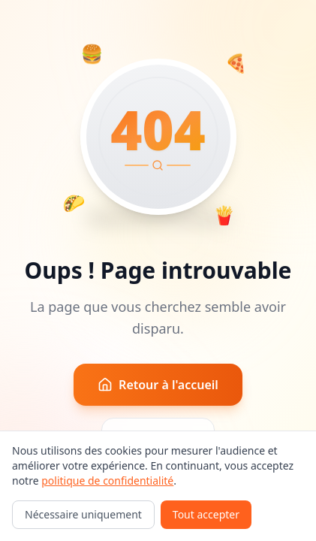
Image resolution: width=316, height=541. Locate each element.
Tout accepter (206, 514)
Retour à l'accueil (158, 384)
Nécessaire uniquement (83, 514)
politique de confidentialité (107, 480)
